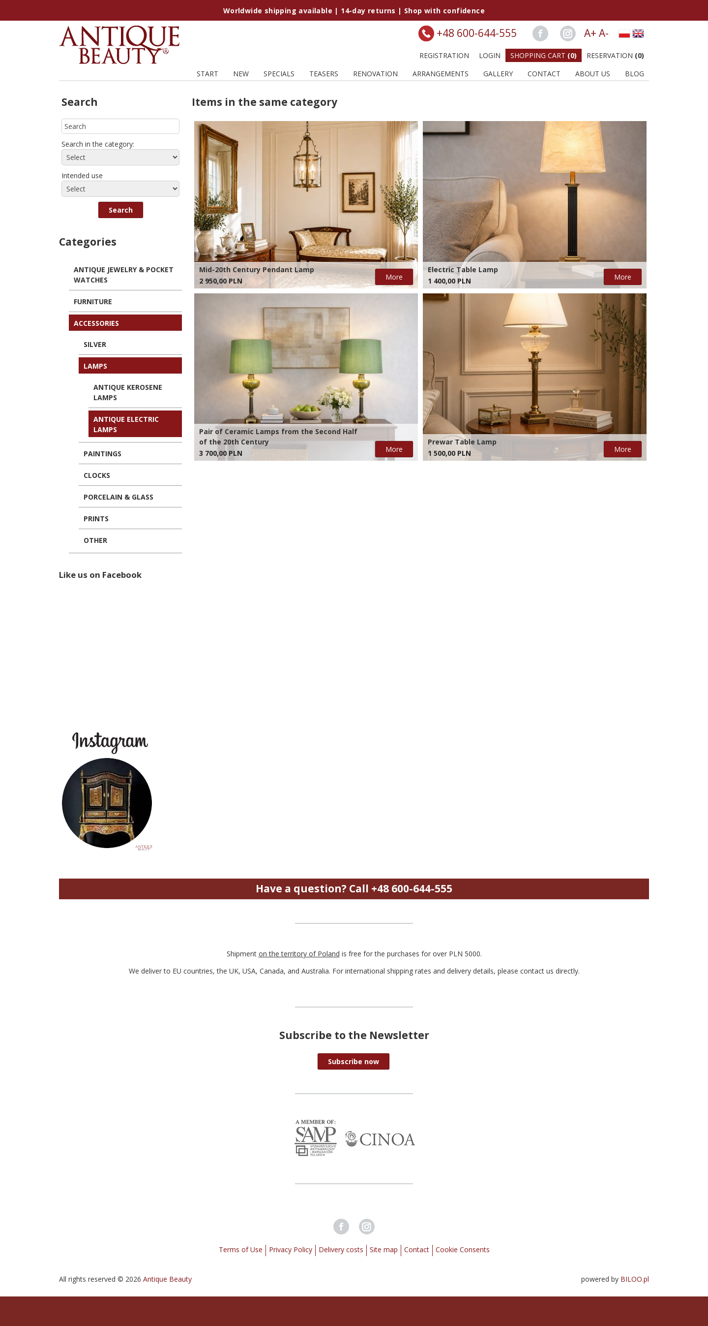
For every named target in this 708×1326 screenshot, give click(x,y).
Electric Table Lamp (463, 269)
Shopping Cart (543, 55)
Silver (95, 344)
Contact (544, 73)
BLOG (634, 73)
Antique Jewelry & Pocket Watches (124, 274)
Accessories (96, 323)
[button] (120, 210)
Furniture (93, 301)
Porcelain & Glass (118, 497)
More (394, 277)
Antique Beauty (167, 1279)
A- (604, 33)
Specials (279, 73)
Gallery (498, 73)
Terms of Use (241, 1249)
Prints (96, 518)
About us (592, 73)
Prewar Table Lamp (462, 441)
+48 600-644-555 (477, 33)
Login (490, 55)
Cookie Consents (463, 1249)
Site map (384, 1249)
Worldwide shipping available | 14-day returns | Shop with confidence (354, 10)
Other (95, 540)
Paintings (102, 453)
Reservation (615, 55)
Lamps (95, 366)
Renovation (375, 73)
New (241, 73)
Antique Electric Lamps (126, 424)
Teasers (323, 73)
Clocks (97, 475)
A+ (590, 33)
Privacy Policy (290, 1249)
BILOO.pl (634, 1279)
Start (207, 73)
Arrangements (441, 73)
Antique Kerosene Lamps (127, 392)
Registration (444, 55)
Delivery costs (341, 1249)
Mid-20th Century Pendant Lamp (256, 269)
